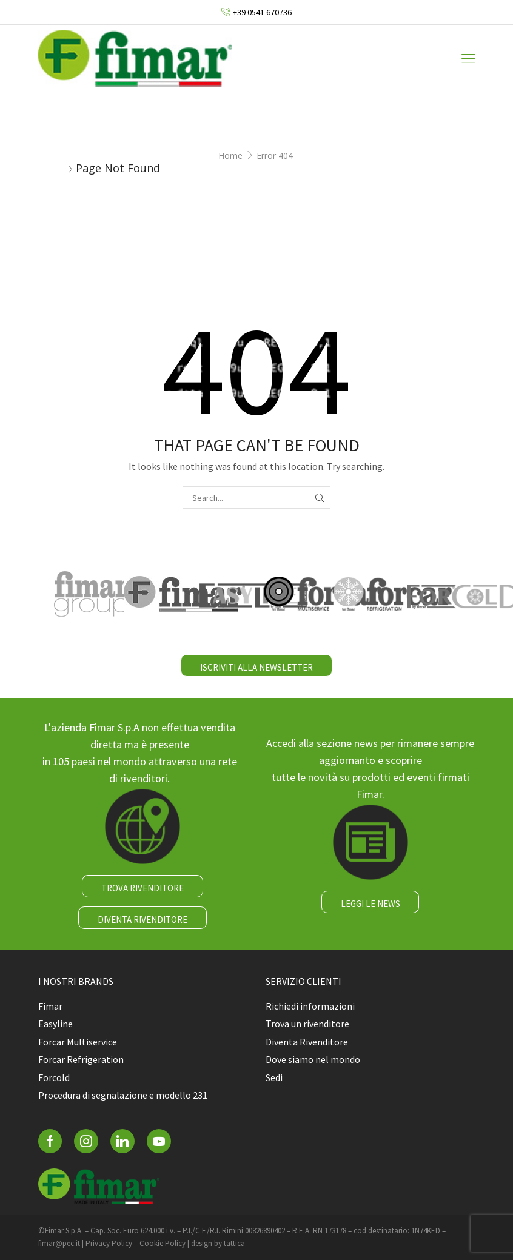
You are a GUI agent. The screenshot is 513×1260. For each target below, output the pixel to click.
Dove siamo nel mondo (313, 1059)
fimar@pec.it (59, 1243)
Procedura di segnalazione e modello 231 (122, 1095)
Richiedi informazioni (310, 1006)
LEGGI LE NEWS (370, 904)
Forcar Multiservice (77, 1042)
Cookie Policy (162, 1243)
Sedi (274, 1077)
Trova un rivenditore (307, 1023)
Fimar (50, 1006)
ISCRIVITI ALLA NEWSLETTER (256, 667)
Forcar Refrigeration (81, 1059)
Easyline (55, 1023)
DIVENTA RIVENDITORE (142, 919)
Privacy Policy (109, 1243)
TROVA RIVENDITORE (142, 888)
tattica (234, 1243)
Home (230, 155)
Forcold (54, 1077)
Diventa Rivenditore (307, 1042)
